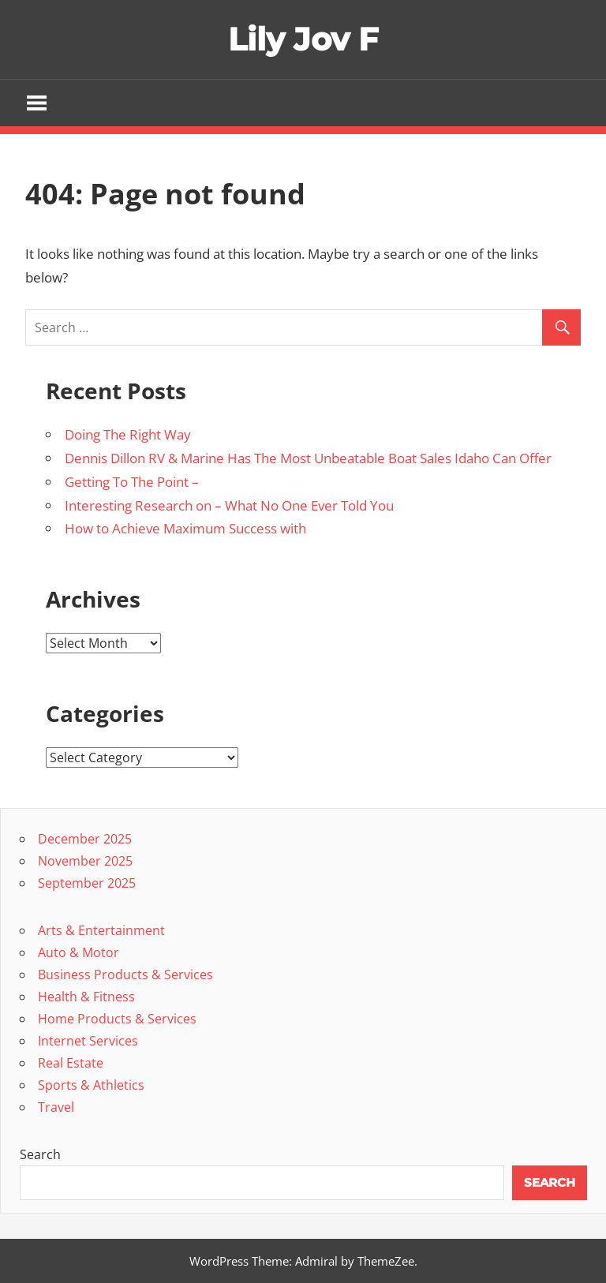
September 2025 (87, 883)
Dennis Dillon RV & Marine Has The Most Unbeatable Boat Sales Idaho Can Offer (308, 458)
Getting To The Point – (132, 482)
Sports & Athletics (91, 1085)
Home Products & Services (117, 1018)
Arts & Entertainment (101, 930)
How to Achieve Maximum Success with (185, 528)
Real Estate (70, 1063)
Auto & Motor (78, 952)
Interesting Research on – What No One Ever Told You (229, 505)
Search (40, 1154)
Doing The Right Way (128, 434)
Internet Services (88, 1040)
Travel (56, 1107)
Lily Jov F (303, 39)
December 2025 (85, 838)
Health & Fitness (86, 996)
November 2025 (85, 861)
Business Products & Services (125, 974)
